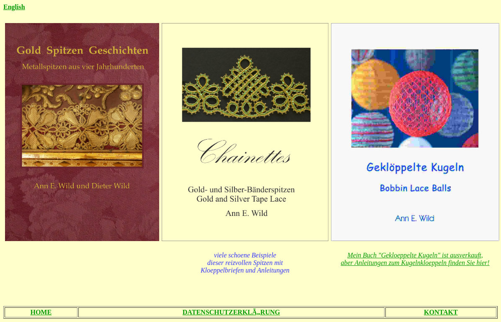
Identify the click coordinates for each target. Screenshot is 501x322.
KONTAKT (441, 312)
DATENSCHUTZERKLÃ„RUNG (231, 312)
